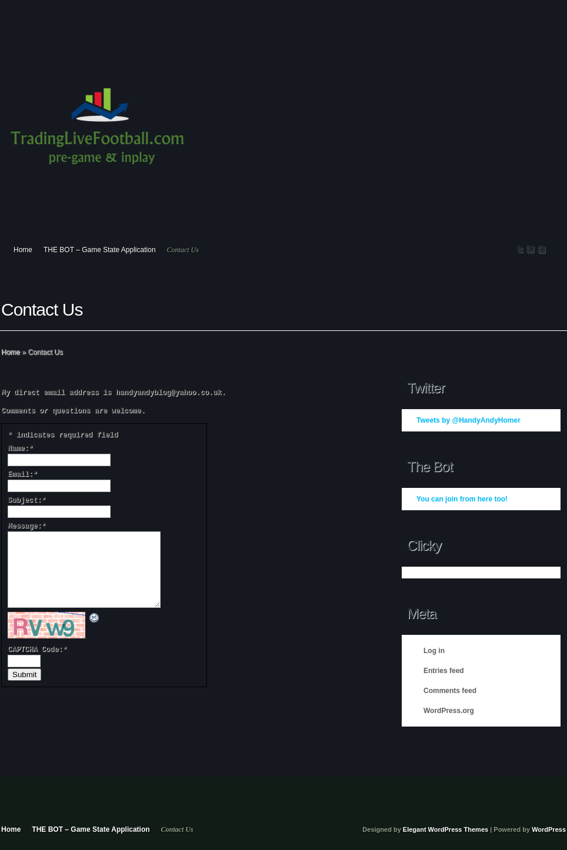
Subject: (27, 500)
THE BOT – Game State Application (100, 250)
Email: (22, 474)
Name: (20, 448)
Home (23, 250)
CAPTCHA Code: (37, 649)
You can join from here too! (462, 499)
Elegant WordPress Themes (445, 829)
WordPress (549, 829)
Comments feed (449, 691)
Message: (27, 526)
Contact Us (183, 250)
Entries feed (443, 671)
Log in (434, 651)
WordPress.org (448, 711)
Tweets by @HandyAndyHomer (468, 420)
